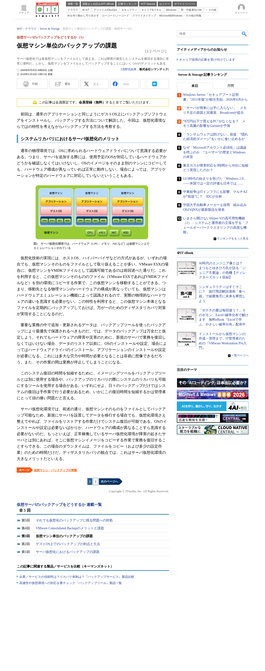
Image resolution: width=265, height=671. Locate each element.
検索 (244, 33)
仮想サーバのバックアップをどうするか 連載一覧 (59, 505)
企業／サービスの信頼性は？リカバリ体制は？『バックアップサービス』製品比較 (76, 577)
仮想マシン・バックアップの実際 (55, 470)
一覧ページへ (240, 355)
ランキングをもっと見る (233, 238)
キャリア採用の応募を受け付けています (207, 60)
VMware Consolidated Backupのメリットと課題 (70, 528)
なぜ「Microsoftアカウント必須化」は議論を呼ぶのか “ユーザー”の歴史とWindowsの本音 (214, 152)
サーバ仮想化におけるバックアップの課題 (67, 552)
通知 (67, 84)
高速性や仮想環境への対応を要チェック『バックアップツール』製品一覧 (70, 583)
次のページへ (109, 481)
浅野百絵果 (129, 69)
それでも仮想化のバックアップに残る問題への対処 (74, 520)
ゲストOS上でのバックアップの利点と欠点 (68, 544)
